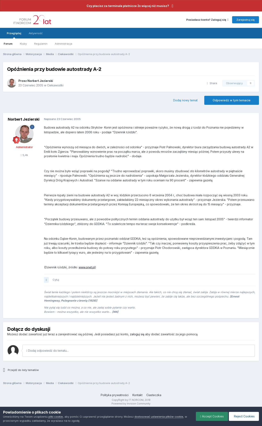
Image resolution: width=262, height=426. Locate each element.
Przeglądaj (14, 35)
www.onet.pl (87, 267)
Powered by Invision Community (131, 403)
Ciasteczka (153, 395)
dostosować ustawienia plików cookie (158, 416)
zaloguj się (137, 334)
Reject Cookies (244, 416)
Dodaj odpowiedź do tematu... (47, 350)
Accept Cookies (212, 416)
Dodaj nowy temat (185, 100)
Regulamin (40, 43)
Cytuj (56, 279)
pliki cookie (56, 416)
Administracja (63, 43)
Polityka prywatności (115, 395)
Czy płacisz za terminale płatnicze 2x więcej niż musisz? (128, 6)
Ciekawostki (55, 85)
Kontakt (137, 395)
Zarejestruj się (245, 19)
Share (212, 83)
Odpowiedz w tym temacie (232, 100)
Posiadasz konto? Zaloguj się (207, 19)
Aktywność (36, 33)
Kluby (23, 43)
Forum (8, 43)
